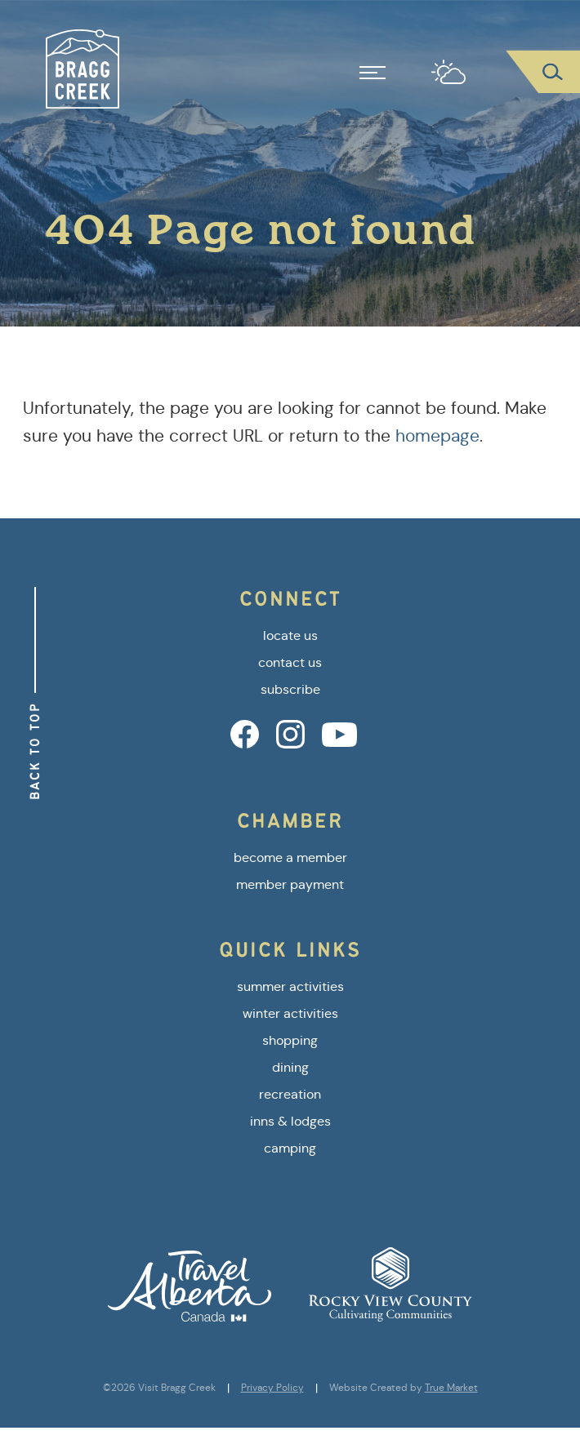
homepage (437, 435)
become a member (290, 857)
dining (290, 1067)
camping (290, 1148)
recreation (290, 1094)
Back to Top (34, 751)
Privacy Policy (272, 1387)
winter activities (290, 1013)
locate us (290, 635)
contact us (290, 662)
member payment (290, 884)
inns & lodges (290, 1121)
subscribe (290, 689)
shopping (290, 1040)
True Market (451, 1387)
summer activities (290, 986)
